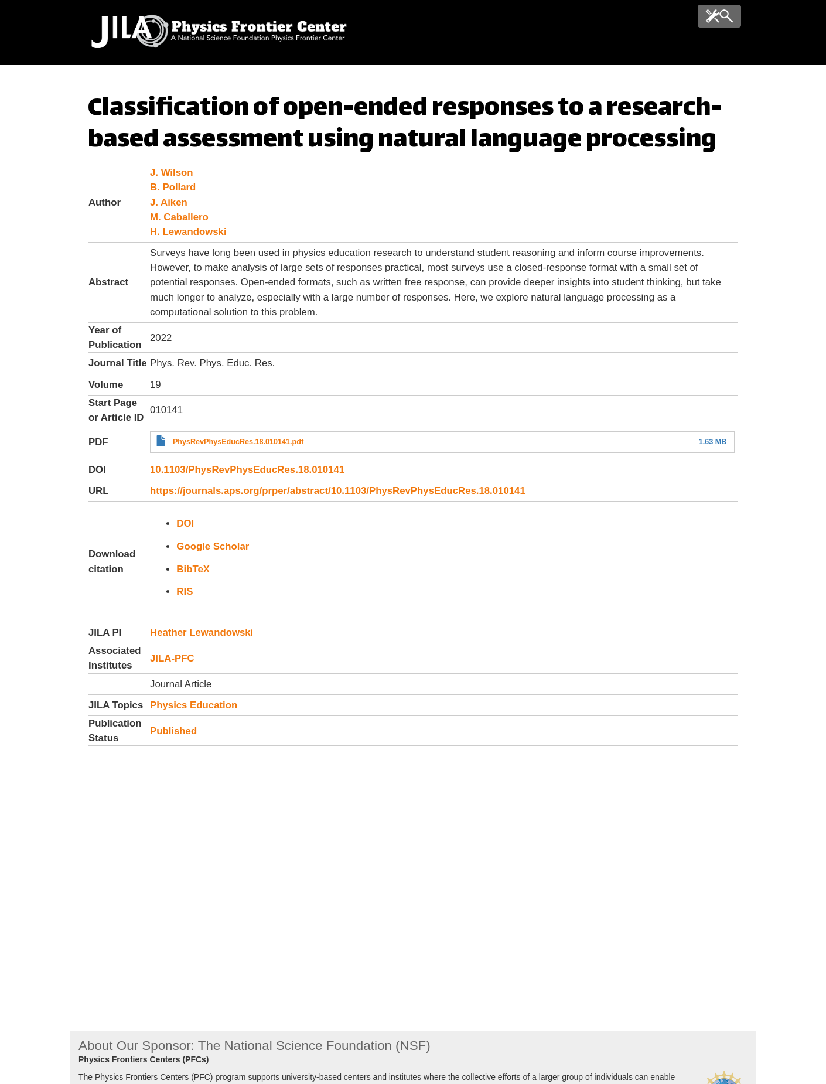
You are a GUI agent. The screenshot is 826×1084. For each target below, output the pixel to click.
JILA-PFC (172, 658)
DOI (185, 523)
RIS (184, 591)
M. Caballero (179, 217)
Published (173, 731)
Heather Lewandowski (201, 632)
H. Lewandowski (188, 231)
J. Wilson (171, 172)
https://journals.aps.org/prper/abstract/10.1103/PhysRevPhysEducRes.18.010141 (337, 490)
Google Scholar (212, 546)
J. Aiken (168, 202)
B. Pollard (173, 187)
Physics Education (193, 705)
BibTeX (193, 569)
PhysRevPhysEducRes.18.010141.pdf (238, 442)
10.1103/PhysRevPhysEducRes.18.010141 (247, 469)
